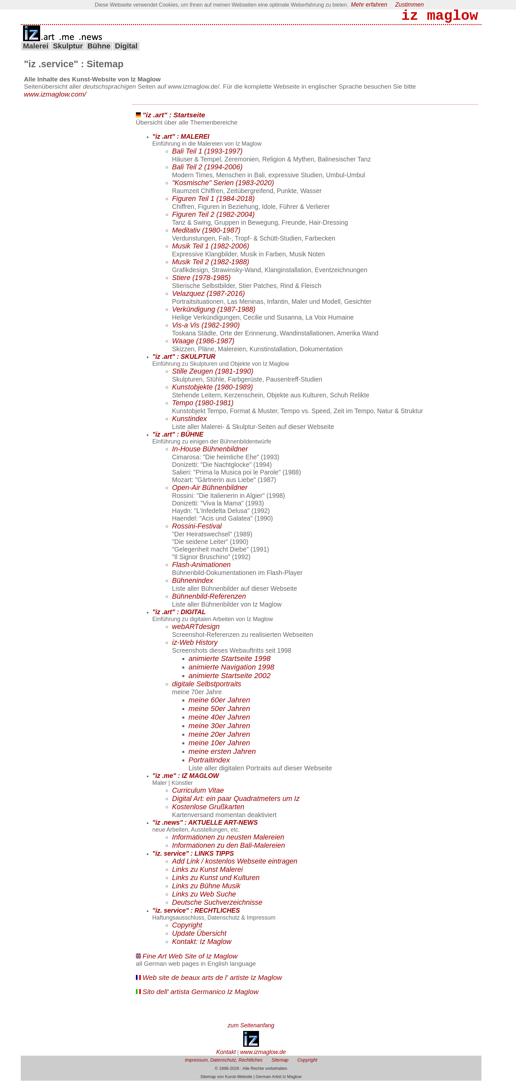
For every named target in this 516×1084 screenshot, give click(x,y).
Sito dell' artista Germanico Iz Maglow (200, 995)
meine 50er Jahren (219, 712)
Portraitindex (209, 763)
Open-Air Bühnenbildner (209, 491)
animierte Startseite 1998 (230, 662)
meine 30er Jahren (219, 729)
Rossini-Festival (197, 529)
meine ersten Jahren (222, 755)
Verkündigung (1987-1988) (214, 313)
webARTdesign (196, 630)
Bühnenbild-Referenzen (209, 600)
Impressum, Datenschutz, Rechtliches (223, 1063)
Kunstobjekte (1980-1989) (212, 390)
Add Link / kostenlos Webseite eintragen (234, 865)
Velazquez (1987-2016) (208, 297)
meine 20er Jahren (219, 737)
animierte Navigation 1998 (231, 670)
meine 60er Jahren (219, 703)
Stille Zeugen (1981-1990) (212, 375)
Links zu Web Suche (204, 897)
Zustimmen (409, 4)
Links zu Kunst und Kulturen (216, 881)
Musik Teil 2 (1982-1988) (210, 265)
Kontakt (226, 1055)
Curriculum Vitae (198, 794)
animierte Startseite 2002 (230, 679)
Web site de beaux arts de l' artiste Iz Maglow (212, 980)
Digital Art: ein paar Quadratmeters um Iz (236, 802)
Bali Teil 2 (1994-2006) (207, 170)
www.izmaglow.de (263, 1055)
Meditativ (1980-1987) (206, 234)
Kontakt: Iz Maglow (202, 945)
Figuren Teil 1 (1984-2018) (213, 202)
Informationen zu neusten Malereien (228, 840)
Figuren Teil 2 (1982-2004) (213, 218)
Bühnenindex (192, 584)
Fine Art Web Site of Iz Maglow (190, 959)
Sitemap (280, 1063)
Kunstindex (189, 422)
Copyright (187, 928)
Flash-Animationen (201, 568)
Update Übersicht (199, 937)
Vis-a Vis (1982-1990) (206, 328)
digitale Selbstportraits (206, 687)
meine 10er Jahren (219, 746)
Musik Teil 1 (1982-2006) (210, 249)
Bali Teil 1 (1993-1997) (207, 154)
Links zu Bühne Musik (206, 889)
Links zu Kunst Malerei (207, 873)
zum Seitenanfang (251, 1028)
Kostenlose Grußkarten (208, 810)
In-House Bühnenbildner (210, 452)
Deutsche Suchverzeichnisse (217, 906)
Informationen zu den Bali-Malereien (228, 849)
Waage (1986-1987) (203, 344)
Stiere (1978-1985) (201, 281)
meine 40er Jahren (219, 720)
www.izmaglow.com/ (55, 97)
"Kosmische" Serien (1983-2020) (223, 186)
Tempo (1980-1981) (203, 406)
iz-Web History (195, 646)
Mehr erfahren (369, 4)
